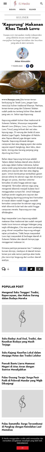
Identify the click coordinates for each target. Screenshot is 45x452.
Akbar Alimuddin (22, 61)
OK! (22, 448)
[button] (5, 3)
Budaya (12, 9)
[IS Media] (15, 4)
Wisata (22, 9)
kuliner (22, 17)
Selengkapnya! (22, 442)
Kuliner (32, 9)
